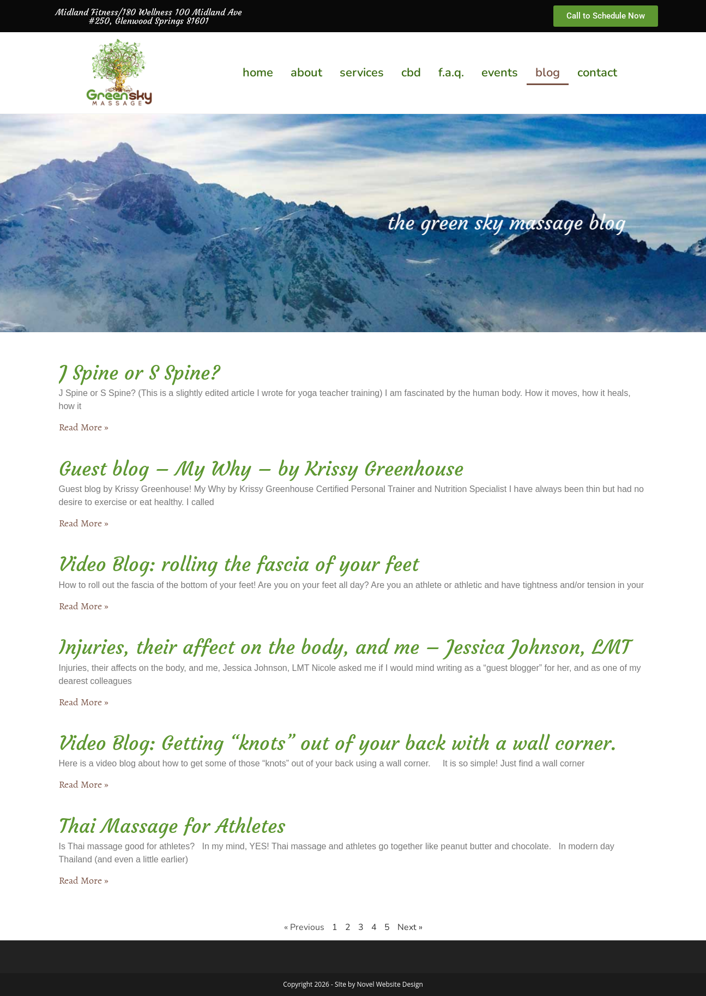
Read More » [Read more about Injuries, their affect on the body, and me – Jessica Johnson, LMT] (83, 702)
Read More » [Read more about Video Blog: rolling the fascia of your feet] (83, 606)
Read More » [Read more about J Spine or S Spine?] (83, 427)
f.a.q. (451, 72)
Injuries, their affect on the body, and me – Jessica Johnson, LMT (344, 647)
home (258, 72)
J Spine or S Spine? (139, 373)
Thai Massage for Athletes (172, 826)
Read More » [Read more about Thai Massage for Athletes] (83, 880)
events (499, 72)
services (362, 72)
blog (547, 72)
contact (597, 72)
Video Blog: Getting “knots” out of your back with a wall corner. (338, 743)
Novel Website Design (390, 984)
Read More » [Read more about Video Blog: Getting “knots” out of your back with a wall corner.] (83, 784)
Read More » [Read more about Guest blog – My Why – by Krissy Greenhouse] (83, 523)
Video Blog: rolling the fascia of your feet (239, 564)
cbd (411, 72)
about (306, 72)
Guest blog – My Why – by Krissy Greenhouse (261, 469)
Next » (410, 927)
